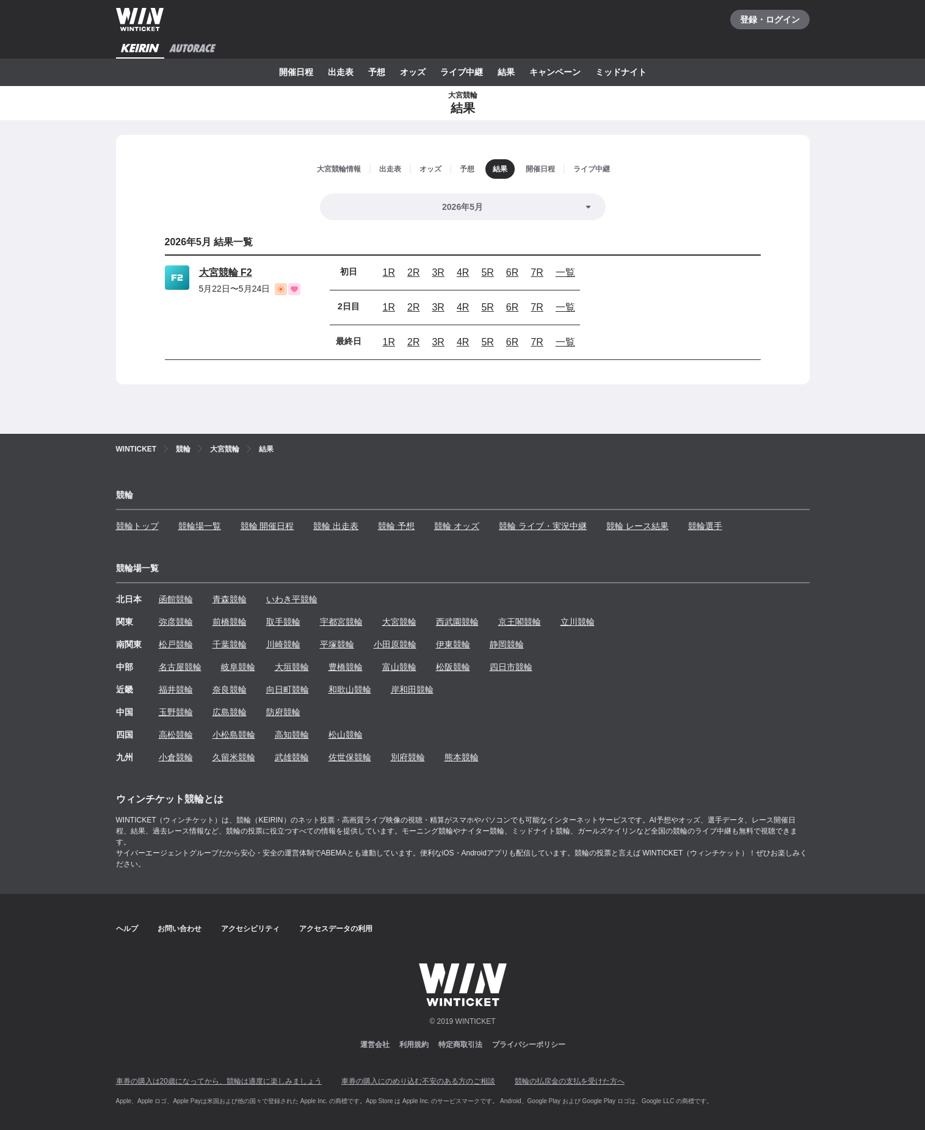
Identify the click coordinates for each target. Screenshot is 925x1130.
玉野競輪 (176, 712)
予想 (376, 72)
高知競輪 (292, 735)
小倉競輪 (176, 757)
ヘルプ (127, 928)
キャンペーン (555, 72)
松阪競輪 (453, 667)
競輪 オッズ (456, 526)
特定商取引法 (460, 1044)
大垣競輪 (292, 667)
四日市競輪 (511, 667)
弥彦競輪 (176, 622)
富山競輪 (399, 667)
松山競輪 (345, 735)
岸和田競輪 (412, 689)
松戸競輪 (176, 644)
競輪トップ (137, 526)
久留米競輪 (233, 757)
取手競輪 (283, 622)
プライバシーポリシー (528, 1044)
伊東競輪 (453, 644)
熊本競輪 (461, 757)
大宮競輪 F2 (225, 272)
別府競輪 (408, 757)
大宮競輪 (399, 622)
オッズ (413, 72)
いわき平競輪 (291, 599)
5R (487, 272)
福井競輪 (176, 689)
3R (438, 272)
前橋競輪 (229, 622)
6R (512, 272)
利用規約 (414, 1044)
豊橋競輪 (345, 667)
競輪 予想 (396, 526)
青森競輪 (229, 599)
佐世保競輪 (349, 757)
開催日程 (296, 72)
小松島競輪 (233, 735)
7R (537, 272)
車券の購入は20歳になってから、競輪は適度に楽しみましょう (219, 1081)
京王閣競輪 (519, 622)
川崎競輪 (283, 644)
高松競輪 (176, 735)
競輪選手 (705, 526)
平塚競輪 (337, 644)
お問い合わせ (179, 928)
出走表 (341, 72)
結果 (506, 72)
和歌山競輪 (349, 689)
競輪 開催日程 (267, 526)
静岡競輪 (507, 644)
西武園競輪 (457, 622)
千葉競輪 (229, 644)
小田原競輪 (395, 644)
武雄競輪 (292, 757)
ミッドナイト (621, 72)
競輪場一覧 (199, 526)
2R (413, 272)
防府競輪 (283, 712)
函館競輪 (176, 599)
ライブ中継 (461, 72)
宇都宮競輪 (341, 622)
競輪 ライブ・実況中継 (543, 526)
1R (389, 272)
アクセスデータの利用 (335, 928)
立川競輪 (577, 622)
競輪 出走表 (335, 526)
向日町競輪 (287, 689)
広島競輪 (229, 712)
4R (463, 272)
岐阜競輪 (238, 667)
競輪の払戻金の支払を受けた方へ (570, 1081)
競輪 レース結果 (637, 526)
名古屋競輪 (180, 667)
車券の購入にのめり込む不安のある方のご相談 (418, 1081)
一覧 (565, 272)
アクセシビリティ (250, 928)
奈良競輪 (229, 689)
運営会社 (375, 1044)
